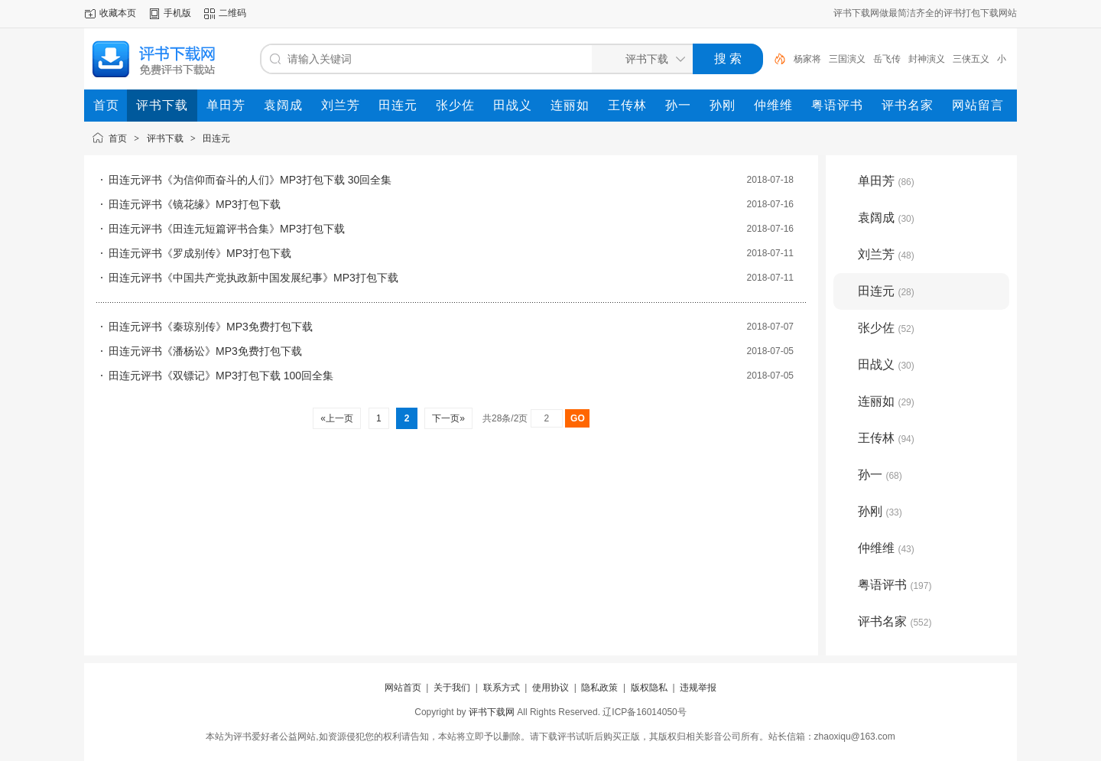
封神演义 (926, 59)
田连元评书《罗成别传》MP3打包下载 (200, 253)
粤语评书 (894, 584)
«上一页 (337, 418)
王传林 (886, 437)
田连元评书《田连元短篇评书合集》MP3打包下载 (227, 229)
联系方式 (501, 687)
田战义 (886, 364)
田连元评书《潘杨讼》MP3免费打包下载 (205, 351)
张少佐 (886, 327)
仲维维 (886, 547)
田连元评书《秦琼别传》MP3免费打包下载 (211, 326)
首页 (118, 138)
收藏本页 (117, 13)
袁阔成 (886, 217)
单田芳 (886, 180)
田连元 (216, 138)
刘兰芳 (886, 254)
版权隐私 (649, 687)
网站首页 (403, 687)
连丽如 (886, 401)
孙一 (880, 474)
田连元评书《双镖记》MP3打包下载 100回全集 (221, 375)
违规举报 (698, 687)
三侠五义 (971, 59)
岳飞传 (887, 59)
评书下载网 (492, 712)
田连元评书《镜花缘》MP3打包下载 (195, 204)
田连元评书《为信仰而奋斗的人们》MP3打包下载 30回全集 (250, 180)
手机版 (177, 13)
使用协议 (550, 687)
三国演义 (847, 59)
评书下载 (165, 138)
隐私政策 (599, 687)
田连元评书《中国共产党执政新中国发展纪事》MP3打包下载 (253, 278)
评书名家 (894, 621)
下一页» (448, 418)
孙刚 (880, 511)
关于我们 (452, 687)
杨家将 (807, 59)
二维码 (232, 13)
